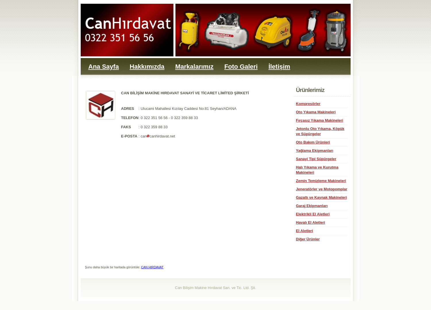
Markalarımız (194, 66)
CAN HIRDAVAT (152, 267)
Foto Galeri (241, 66)
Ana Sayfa (103, 66)
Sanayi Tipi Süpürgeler (316, 159)
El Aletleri (304, 231)
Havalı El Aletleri (310, 222)
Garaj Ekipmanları (312, 206)
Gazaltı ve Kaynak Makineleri (321, 197)
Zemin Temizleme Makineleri (321, 181)
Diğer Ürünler (308, 239)
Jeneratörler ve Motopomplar (321, 189)
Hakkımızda (147, 66)
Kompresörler (308, 104)
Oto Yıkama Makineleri (316, 112)
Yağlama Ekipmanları (314, 150)
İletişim (279, 66)
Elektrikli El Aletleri (313, 214)
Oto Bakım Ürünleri (313, 142)
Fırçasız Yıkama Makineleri (319, 120)
